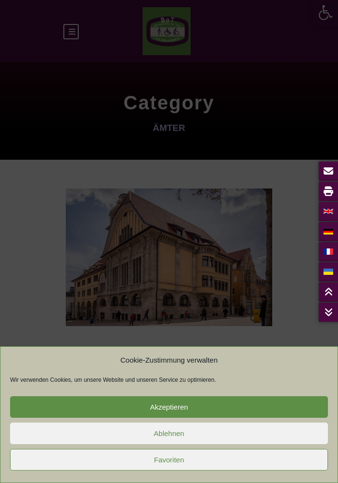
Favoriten (169, 460)
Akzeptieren (169, 407)
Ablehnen (169, 433)
